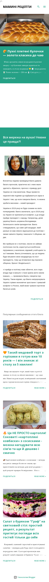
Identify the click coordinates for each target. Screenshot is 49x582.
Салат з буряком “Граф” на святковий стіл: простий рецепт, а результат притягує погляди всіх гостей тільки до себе (24, 529)
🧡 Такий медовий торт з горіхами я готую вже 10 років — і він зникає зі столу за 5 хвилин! (23, 358)
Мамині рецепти (17, 7)
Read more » (40, 388)
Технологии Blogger (24, 577)
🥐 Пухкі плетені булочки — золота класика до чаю (23, 53)
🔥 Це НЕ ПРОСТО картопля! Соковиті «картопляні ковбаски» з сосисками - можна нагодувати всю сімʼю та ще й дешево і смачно (24, 443)
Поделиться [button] (9, 78)
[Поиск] (38, 6)
